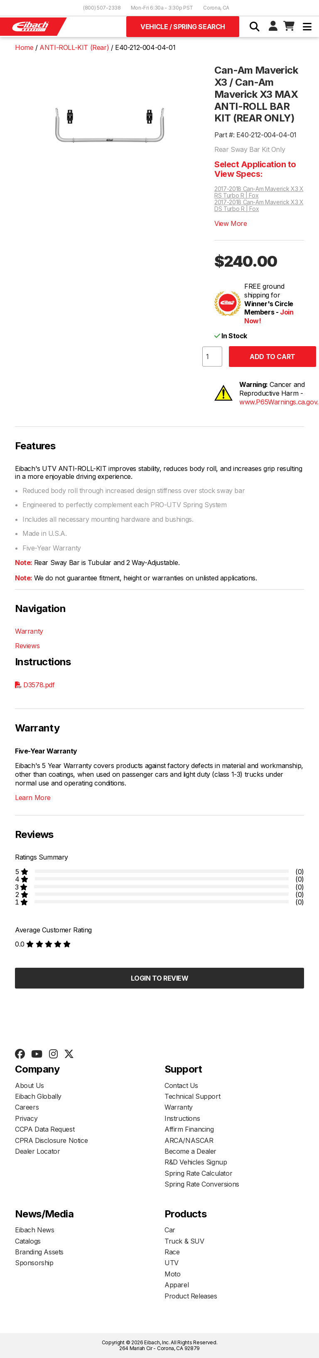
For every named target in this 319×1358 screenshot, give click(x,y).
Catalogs (28, 1241)
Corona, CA (216, 8)
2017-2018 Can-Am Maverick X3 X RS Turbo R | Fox (259, 192)
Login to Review (160, 978)
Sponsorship (34, 1262)
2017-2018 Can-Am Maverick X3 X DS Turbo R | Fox (259, 205)
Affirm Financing (189, 1129)
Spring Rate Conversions (201, 1184)
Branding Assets (39, 1252)
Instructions (182, 1118)
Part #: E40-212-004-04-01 (255, 135)
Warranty (29, 631)
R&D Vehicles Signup (195, 1162)
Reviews (27, 646)
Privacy (26, 1118)
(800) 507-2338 (102, 8)
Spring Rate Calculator (198, 1173)
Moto (172, 1274)
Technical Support (192, 1096)
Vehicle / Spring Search (182, 26)
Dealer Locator (37, 1151)
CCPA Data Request (44, 1129)
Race (171, 1252)
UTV (171, 1262)
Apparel (176, 1285)
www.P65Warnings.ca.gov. (279, 402)
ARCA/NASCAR (188, 1140)
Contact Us (181, 1085)
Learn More (33, 797)
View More (230, 223)
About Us (29, 1085)
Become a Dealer (190, 1151)
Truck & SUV (184, 1241)
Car (169, 1230)
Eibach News (34, 1230)
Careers (27, 1107)
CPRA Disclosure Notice (51, 1140)
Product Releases (190, 1296)
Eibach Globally (38, 1096)
